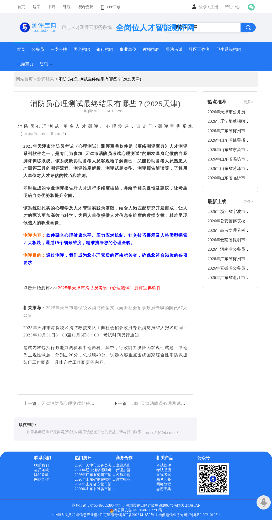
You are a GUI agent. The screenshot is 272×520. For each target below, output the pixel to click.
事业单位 (128, 49)
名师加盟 (123, 475)
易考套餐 (163, 479)
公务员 (37, 49)
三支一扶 (58, 49)
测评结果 (45, 79)
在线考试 (163, 475)
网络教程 (163, 484)
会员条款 (41, 470)
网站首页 (24, 79)
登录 (203, 6)
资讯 (44, 64)
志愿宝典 (25, 64)
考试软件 (163, 465)
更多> (248, 102)
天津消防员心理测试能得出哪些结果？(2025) (85, 403)
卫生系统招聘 (228, 49)
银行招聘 (105, 49)
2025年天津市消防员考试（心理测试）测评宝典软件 (109, 288)
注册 (214, 6)
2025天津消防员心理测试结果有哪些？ (169, 403)
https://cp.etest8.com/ (43, 133)
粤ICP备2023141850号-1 (138, 515)
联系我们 (41, 465)
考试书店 (163, 470)
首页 (21, 49)
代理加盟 (123, 470)
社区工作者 (199, 49)
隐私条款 (41, 475)
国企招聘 (81, 49)
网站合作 (41, 479)
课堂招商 (123, 479)
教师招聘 (151, 49)
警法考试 (174, 49)
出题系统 (123, 465)
